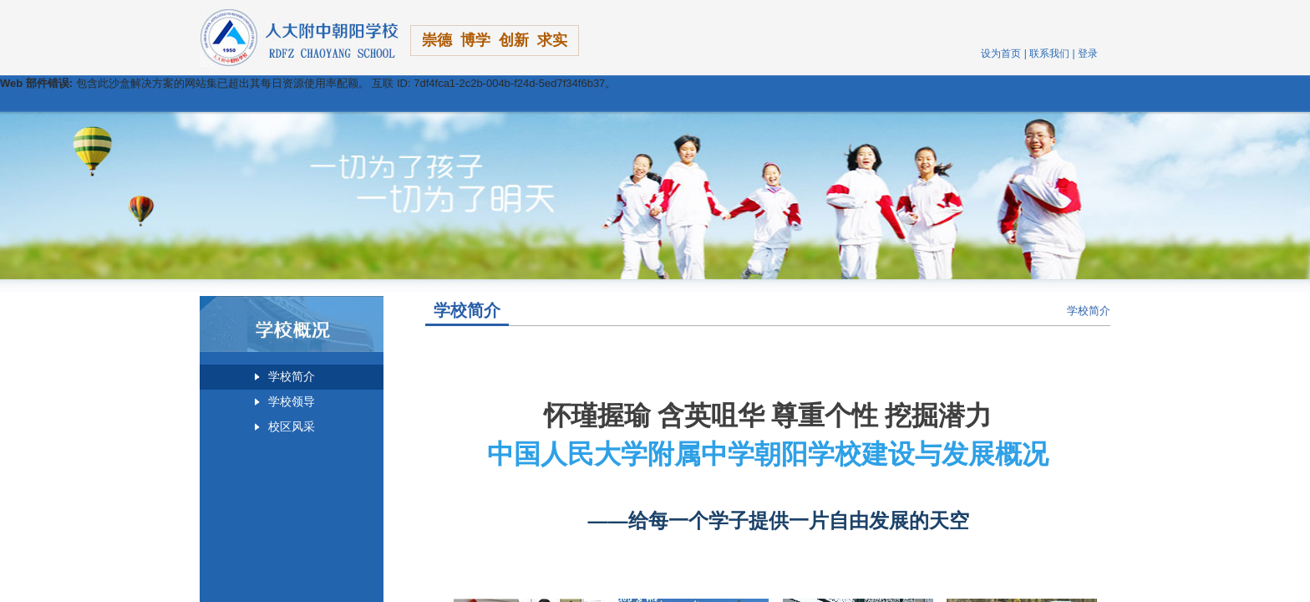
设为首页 (1001, 53)
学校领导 (291, 401)
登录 (1088, 53)
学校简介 (291, 376)
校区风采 (291, 427)
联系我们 (1049, 53)
